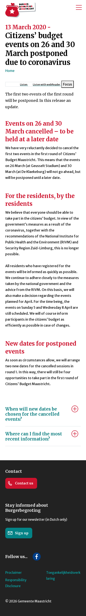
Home (10, 71)
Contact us (20, 483)
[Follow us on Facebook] (37, 557)
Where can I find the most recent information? (33, 436)
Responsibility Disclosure (15, 583)
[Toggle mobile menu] (79, 7)
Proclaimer (13, 573)
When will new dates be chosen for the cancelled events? (32, 414)
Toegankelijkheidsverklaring (63, 576)
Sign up (18, 533)
